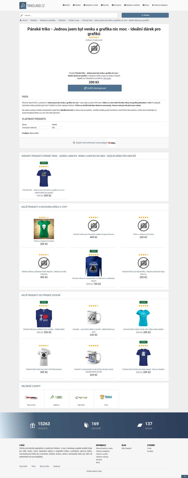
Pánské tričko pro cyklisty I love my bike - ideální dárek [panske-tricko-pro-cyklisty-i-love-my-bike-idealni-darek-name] (44, 329)
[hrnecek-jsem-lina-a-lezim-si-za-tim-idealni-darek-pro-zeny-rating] (93, 306)
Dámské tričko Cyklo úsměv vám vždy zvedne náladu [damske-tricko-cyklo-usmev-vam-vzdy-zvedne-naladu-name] (143, 329)
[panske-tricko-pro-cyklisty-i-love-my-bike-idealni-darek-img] (44, 317)
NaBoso (56, 466)
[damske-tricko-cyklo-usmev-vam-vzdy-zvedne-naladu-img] (143, 317)
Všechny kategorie (159, 5)
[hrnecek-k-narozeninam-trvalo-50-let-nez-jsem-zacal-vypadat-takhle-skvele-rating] (93, 345)
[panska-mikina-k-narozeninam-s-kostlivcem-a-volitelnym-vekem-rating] (93, 254)
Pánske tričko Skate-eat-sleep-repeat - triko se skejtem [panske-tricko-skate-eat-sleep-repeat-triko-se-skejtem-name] (143, 369)
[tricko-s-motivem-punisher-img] (44, 229)
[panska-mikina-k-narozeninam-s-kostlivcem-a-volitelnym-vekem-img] (93, 266)
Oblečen (77, 5)
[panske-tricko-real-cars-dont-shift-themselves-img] (44, 357)
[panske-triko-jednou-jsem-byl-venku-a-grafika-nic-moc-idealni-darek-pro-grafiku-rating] (44, 166)
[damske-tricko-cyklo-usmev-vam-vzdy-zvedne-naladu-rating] (143, 306)
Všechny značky (102, 454)
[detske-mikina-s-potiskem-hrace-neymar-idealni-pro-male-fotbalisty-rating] (44, 254)
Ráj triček (23, 466)
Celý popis (107, 78)
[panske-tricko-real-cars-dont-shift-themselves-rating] (44, 345)
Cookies (150, 451)
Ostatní (66, 5)
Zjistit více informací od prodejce (93, 143)
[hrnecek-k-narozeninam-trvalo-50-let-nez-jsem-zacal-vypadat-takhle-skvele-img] (93, 357)
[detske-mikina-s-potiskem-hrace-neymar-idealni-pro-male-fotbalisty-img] (44, 263)
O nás (149, 448)
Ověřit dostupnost (94, 88)
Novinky (105, 5)
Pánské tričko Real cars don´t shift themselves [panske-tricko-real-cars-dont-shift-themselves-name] (44, 369)
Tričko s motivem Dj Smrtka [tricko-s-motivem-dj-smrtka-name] (143, 234)
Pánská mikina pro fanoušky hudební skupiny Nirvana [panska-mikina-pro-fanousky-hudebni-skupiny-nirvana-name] (93, 234)
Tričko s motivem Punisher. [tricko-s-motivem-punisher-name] (44, 241)
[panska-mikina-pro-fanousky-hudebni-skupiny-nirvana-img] (93, 225)
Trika (33, 466)
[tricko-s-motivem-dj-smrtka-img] (143, 225)
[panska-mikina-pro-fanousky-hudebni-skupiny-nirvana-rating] (93, 217)
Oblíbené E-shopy (30, 386)
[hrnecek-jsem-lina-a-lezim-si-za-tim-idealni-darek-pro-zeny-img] (93, 317)
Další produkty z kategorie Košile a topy (44, 206)
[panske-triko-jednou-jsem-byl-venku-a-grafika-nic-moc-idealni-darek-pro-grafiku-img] (44, 178)
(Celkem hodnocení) (94, 40)
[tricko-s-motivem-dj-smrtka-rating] (143, 217)
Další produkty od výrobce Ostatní (40, 295)
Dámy (146, 5)
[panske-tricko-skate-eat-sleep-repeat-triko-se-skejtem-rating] (143, 345)
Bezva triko (34, 133)
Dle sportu (116, 5)
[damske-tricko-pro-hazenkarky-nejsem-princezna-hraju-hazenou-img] (143, 263)
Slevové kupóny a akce (104, 448)
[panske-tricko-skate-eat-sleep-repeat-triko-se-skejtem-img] (143, 357)
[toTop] (184, 476)
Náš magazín (126, 448)
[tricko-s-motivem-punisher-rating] (44, 217)
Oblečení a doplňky (132, 5)
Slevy (98, 462)
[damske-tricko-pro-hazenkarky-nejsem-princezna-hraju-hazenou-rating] (143, 254)
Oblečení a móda (90, 5)
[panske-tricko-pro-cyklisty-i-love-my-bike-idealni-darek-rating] (44, 306)
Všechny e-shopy (102, 457)
